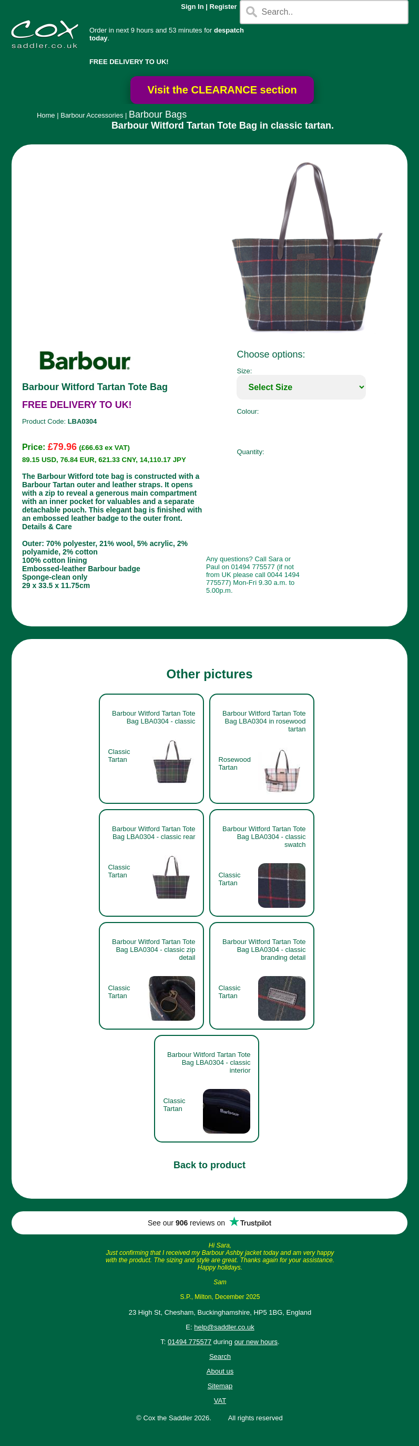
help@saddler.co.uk (224, 1327)
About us (220, 1371)
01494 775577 (189, 1342)
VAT (220, 1401)
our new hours (256, 1342)
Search (220, 1356)
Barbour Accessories (91, 115)
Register (223, 7)
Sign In (192, 7)
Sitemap (220, 1386)
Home (46, 115)
